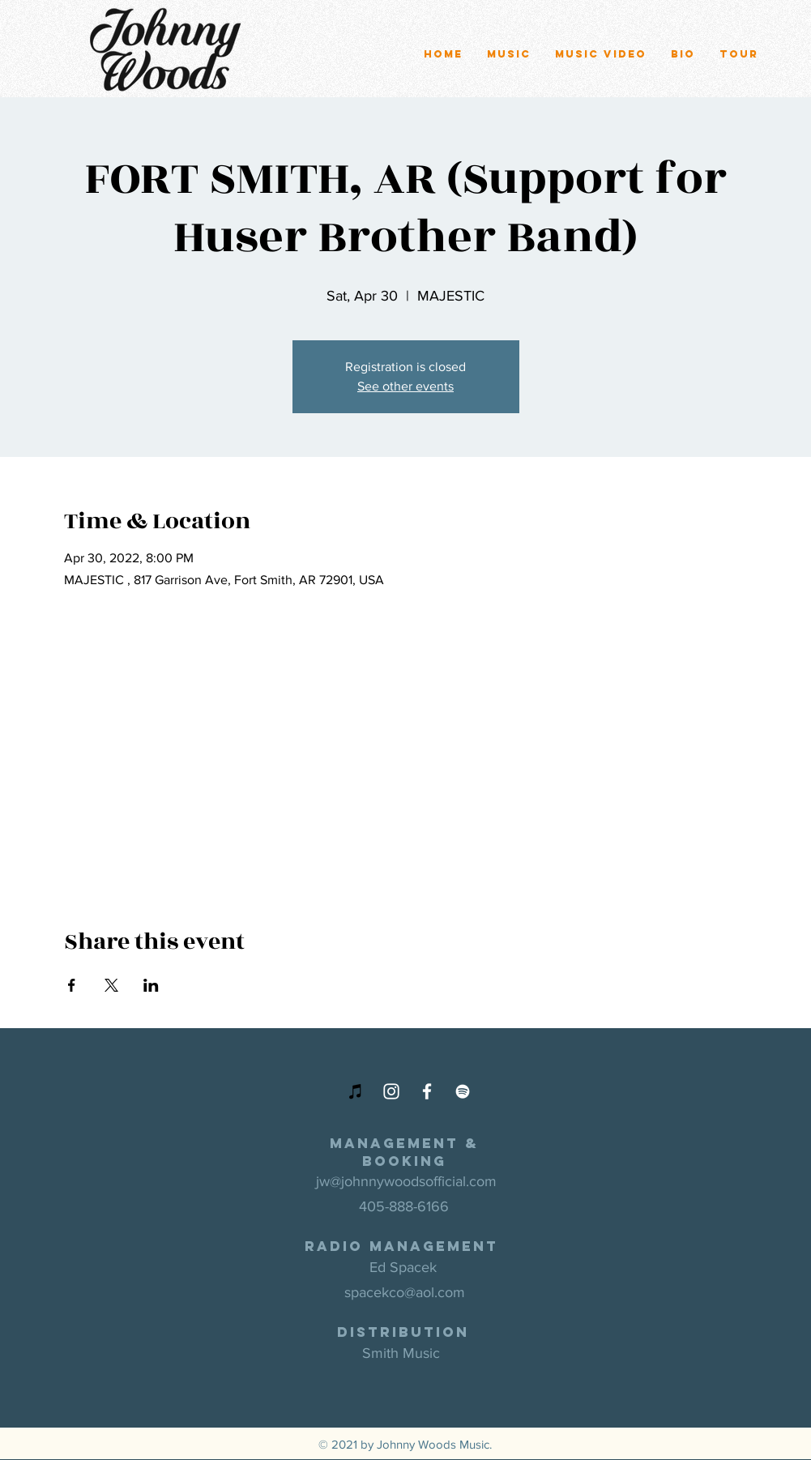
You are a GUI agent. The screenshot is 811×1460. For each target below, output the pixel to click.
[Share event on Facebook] (71, 985)
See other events (405, 386)
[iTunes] (355, 1091)
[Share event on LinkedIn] (151, 985)
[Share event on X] (111, 985)
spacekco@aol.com (404, 1292)
